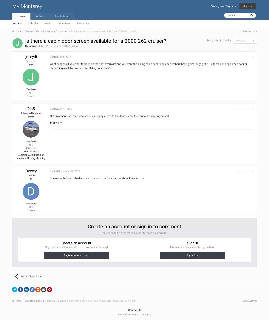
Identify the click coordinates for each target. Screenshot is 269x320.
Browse (21, 16)
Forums (17, 23)
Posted (60, 56)
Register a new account (76, 255)
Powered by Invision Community (134, 314)
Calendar (33, 23)
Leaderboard (84, 23)
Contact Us (134, 310)
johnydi (33, 46)
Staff (47, 23)
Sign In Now (193, 255)
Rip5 (31, 109)
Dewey (31, 171)
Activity (40, 16)
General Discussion (66, 46)
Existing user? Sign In (223, 6)
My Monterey (27, 6)
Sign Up (247, 6)
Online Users (63, 23)
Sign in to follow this (220, 40)
